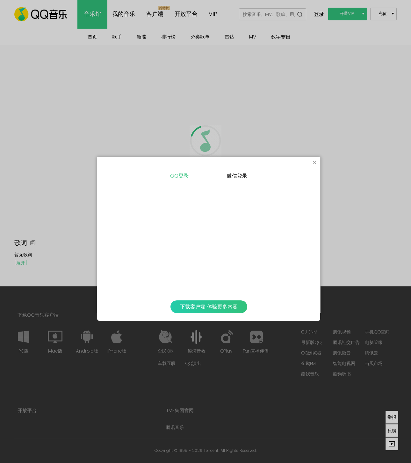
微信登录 (237, 176)
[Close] (314, 163)
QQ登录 (179, 176)
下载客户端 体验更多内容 (209, 307)
